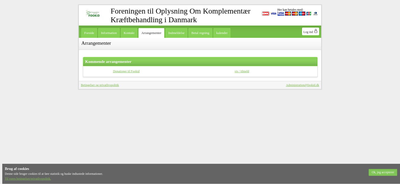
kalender (222, 33)
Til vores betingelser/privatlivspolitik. (28, 178)
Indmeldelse (176, 33)
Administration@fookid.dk (302, 85)
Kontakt (129, 33)
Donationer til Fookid (126, 71)
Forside (89, 33)
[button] (383, 172)
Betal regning (200, 33)
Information (109, 33)
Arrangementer (151, 33)
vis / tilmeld (242, 71)
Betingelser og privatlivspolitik (100, 85)
